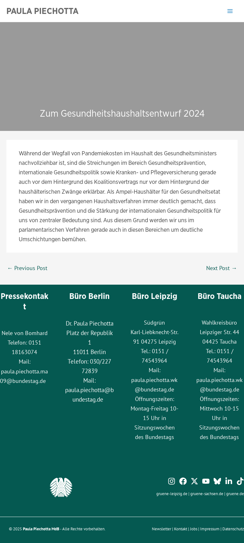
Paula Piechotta (42, 10)
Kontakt (180, 529)
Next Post (221, 268)
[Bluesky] (217, 481)
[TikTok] (240, 481)
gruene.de (235, 493)
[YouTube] (206, 481)
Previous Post (27, 268)
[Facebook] (183, 481)
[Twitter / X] (194, 481)
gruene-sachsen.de (206, 493)
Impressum (210, 529)
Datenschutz (233, 529)
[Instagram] (171, 481)
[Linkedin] (229, 481)
